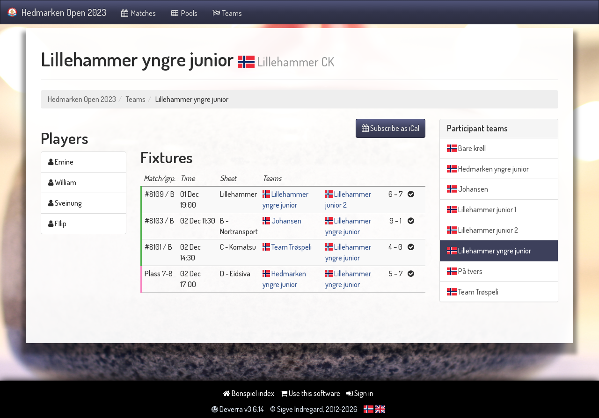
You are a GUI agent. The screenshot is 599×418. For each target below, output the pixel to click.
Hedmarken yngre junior (488, 168)
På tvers (464, 271)
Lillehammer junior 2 (482, 230)
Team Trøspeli (291, 247)
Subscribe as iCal (390, 128)
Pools (183, 13)
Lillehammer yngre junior (489, 250)
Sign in (359, 393)
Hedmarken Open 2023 (56, 12)
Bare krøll (466, 148)
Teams (227, 13)
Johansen (286, 220)
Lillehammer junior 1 (481, 209)
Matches (138, 13)
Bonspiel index (248, 393)
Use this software (310, 393)
